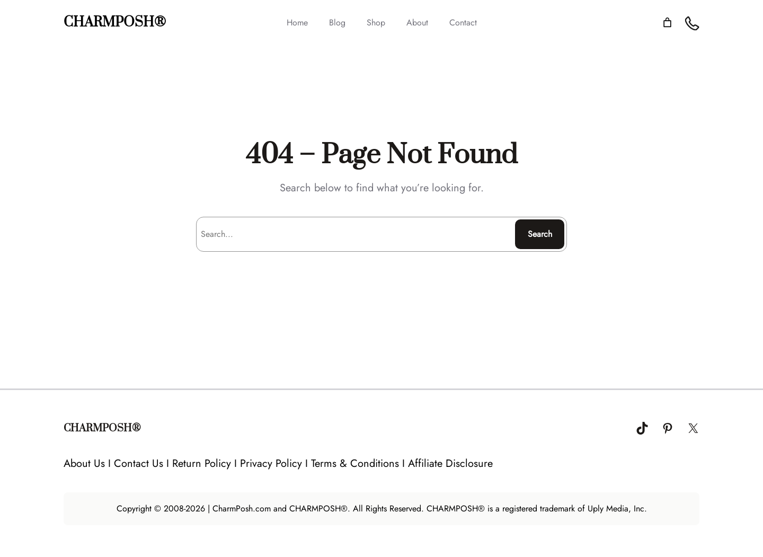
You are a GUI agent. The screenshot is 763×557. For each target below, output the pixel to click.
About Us (84, 463)
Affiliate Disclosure (450, 463)
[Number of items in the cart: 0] (667, 22)
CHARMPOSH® (115, 22)
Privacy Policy (271, 463)
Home (297, 22)
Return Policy (201, 463)
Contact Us (138, 463)
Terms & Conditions (355, 463)
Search (540, 234)
